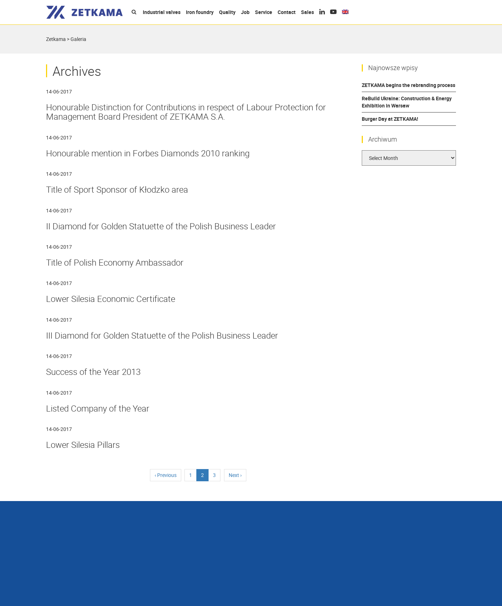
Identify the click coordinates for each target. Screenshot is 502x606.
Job (245, 12)
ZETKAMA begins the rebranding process (408, 85)
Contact (287, 12)
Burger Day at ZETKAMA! (390, 118)
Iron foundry (200, 12)
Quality (227, 12)
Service (263, 12)
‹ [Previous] (166, 475)
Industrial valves (162, 12)
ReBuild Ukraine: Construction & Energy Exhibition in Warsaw (407, 102)
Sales (307, 12)
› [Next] (235, 475)
